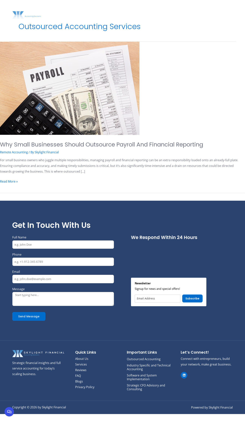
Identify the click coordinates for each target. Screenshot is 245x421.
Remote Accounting (14, 161)
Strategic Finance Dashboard (163, 9)
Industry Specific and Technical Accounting (149, 375)
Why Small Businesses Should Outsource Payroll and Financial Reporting (116, 148)
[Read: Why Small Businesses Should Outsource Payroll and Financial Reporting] (69, 88)
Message (18, 298)
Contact (226, 9)
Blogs (205, 9)
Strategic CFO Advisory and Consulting (146, 394)
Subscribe (192, 308)
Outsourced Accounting (144, 368)
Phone (16, 264)
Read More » (9, 190)
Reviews (192, 9)
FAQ (215, 9)
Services (134, 9)
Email (16, 281)
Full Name (19, 246)
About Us (118, 9)
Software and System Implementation (142, 385)
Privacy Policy (84, 396)
